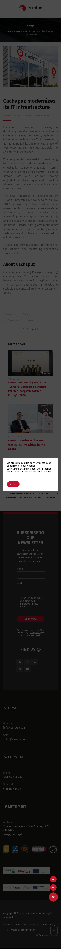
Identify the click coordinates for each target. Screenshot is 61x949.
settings (47, 471)
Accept (13, 484)
